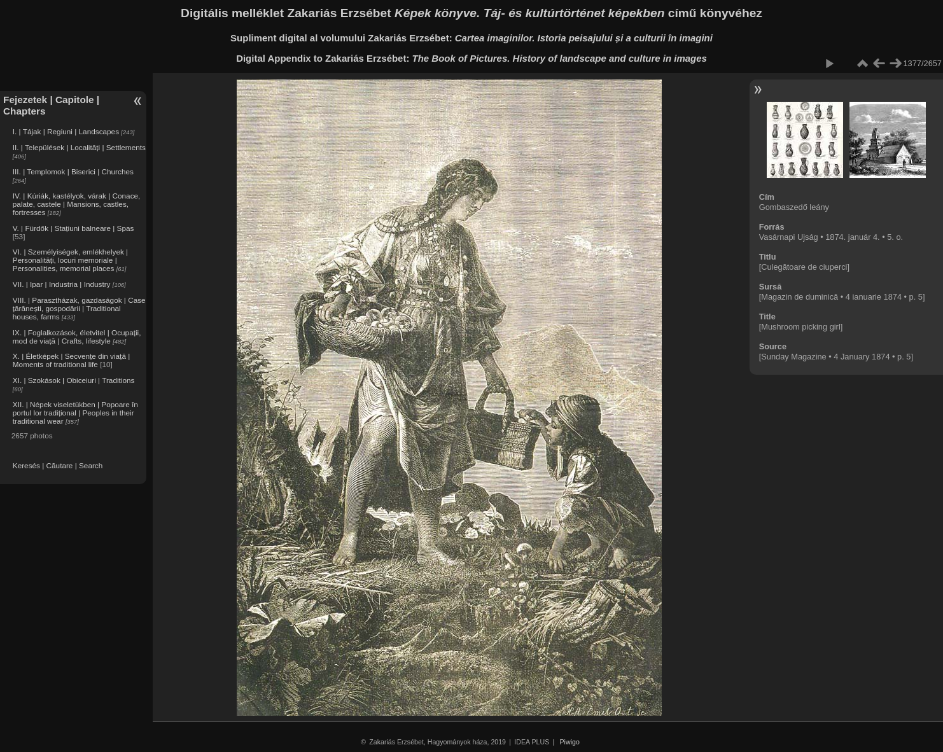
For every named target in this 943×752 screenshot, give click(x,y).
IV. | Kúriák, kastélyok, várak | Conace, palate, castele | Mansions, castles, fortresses (77, 203)
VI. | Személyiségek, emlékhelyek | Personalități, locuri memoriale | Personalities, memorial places (70, 259)
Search (90, 465)
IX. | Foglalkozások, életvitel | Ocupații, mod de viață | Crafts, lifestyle (77, 336)
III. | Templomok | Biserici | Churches (73, 171)
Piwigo (570, 742)
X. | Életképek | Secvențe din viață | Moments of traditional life (71, 360)
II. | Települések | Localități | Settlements (79, 147)
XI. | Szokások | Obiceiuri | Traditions (74, 380)
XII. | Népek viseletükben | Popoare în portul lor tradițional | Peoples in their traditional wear (75, 412)
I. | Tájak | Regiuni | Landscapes (66, 131)
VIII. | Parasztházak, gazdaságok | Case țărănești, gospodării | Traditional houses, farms (79, 308)
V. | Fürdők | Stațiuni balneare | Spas (73, 228)
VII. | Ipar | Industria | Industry (62, 284)
